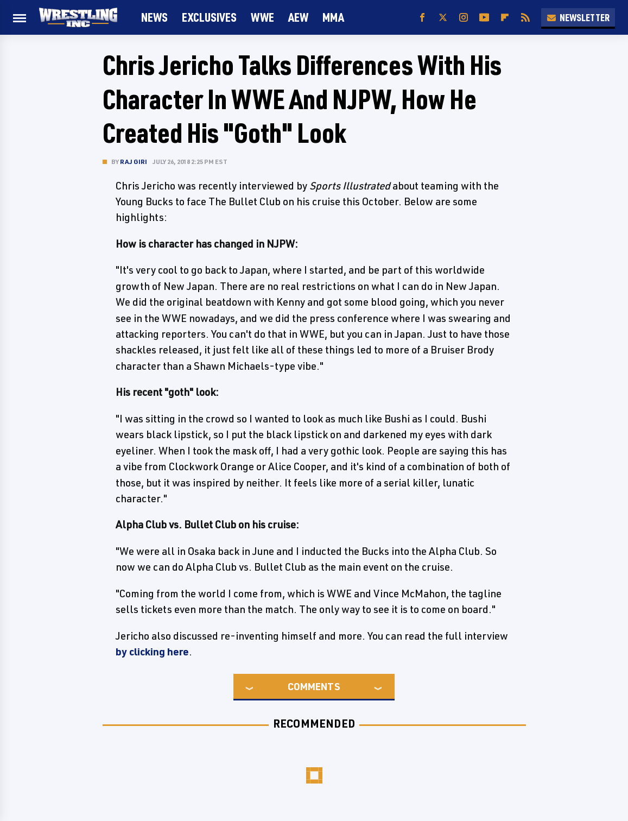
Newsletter (578, 17)
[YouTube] (484, 17)
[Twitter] (443, 17)
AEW (298, 17)
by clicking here (152, 651)
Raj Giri (134, 161)
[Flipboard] (505, 17)
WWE (262, 17)
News (154, 17)
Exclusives (209, 17)
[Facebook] (422, 17)
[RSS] (525, 17)
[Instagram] (463, 17)
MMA (333, 17)
